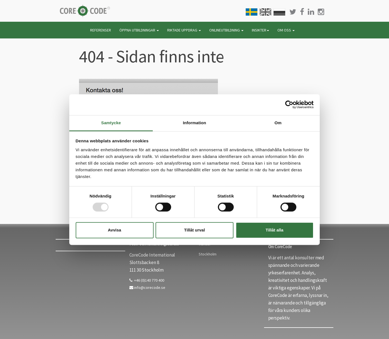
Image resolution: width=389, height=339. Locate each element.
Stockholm (207, 254)
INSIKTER (260, 30)
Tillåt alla (275, 230)
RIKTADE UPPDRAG (184, 30)
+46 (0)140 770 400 (146, 280)
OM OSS (286, 30)
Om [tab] (277, 122)
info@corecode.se (147, 287)
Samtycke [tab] (111, 122)
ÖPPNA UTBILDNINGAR (139, 30)
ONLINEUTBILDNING (226, 30)
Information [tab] (194, 122)
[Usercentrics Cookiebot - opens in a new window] (289, 104)
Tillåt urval (194, 230)
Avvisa (114, 230)
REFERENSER (100, 30)
